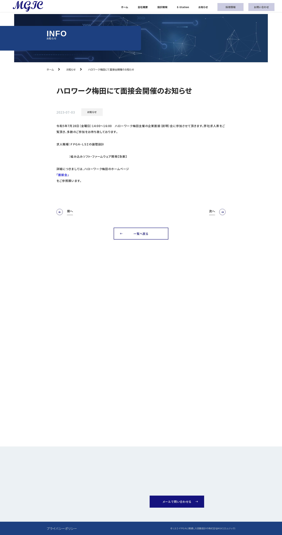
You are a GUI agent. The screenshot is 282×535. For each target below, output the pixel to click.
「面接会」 (62, 175)
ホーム (124, 7)
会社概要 (143, 7)
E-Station (183, 7)
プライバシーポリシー (62, 528)
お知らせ (203, 7)
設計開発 (162, 7)
